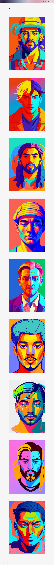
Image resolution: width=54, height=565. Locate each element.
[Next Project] (42, 557)
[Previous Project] (12, 557)
